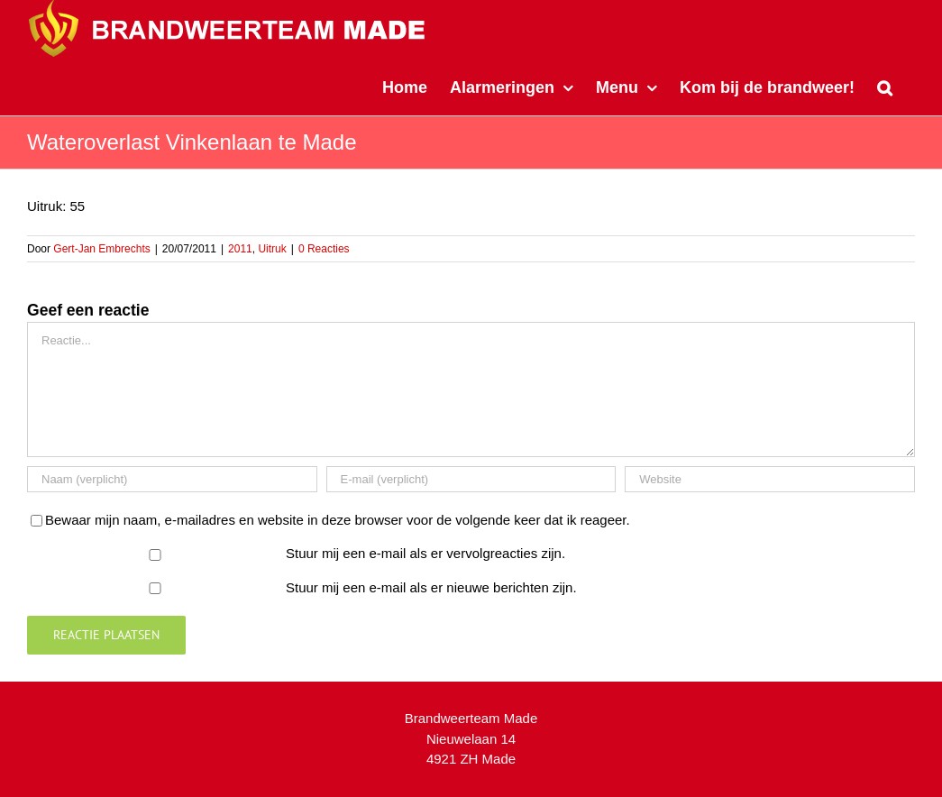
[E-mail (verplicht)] (471, 479)
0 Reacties (324, 249)
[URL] (770, 479)
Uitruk (272, 249)
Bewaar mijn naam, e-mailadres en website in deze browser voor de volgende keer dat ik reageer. (337, 519)
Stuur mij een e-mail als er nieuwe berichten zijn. (431, 587)
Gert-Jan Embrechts (101, 249)
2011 (240, 249)
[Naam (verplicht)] (172, 479)
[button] (884, 86)
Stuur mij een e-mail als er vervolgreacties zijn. (425, 553)
